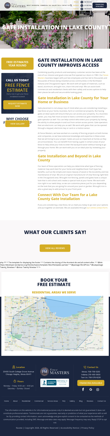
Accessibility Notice (69, 428)
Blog (59, 5)
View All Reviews (55, 248)
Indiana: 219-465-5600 (90, 374)
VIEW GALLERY (17, 123)
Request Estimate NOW (17, 104)
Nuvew (19, 428)
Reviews (90, 401)
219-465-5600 (88, 5)
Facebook (83, 389)
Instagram (98, 389)
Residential (35, 5)
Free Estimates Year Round (17, 63)
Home (6, 401)
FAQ (50, 5)
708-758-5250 (88, 2)
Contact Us (66, 5)
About (29, 5)
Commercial (44, 5)
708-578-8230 (88, 9)
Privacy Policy (87, 428)
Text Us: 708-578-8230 (91, 377)
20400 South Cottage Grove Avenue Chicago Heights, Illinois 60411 (18, 373)
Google (91, 389)
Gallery (54, 5)
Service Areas (53, 401)
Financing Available (99, 5)
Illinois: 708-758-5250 (91, 372)
